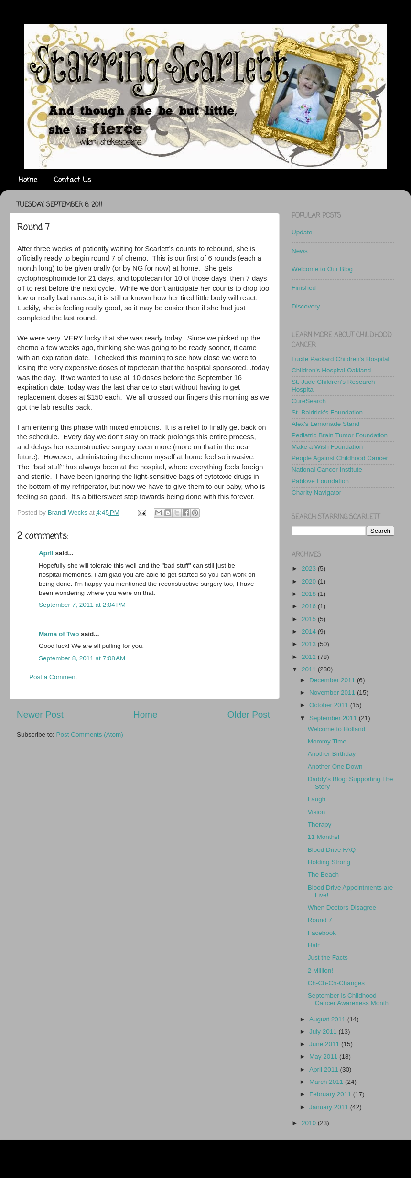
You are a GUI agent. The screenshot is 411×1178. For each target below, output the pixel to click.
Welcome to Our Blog (322, 269)
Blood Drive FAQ (332, 849)
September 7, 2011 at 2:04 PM (82, 604)
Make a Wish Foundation (327, 446)
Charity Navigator (316, 492)
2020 (310, 581)
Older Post (248, 715)
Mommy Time (327, 741)
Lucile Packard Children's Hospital (340, 358)
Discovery (306, 306)
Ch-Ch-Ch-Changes (336, 983)
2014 (310, 631)
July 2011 (324, 1031)
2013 (310, 643)
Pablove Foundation (320, 481)
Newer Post (40, 715)
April (46, 553)
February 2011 (331, 1094)
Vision (316, 812)
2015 (310, 619)
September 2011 (334, 718)
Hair (314, 945)
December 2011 (333, 680)
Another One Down (335, 766)
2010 (310, 1122)
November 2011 (333, 692)
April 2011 (324, 1069)
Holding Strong (329, 862)
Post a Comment (53, 676)
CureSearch (309, 400)
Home (28, 180)
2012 (310, 656)
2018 (310, 593)
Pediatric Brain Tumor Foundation (340, 435)
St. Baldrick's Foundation (327, 412)
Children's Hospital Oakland (331, 370)
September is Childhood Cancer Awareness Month (348, 999)
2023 (310, 568)
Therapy (320, 824)
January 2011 (329, 1107)
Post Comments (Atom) (89, 734)
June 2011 (325, 1044)
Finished (304, 287)
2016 (310, 606)
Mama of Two (59, 633)
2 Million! (320, 970)
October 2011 (329, 705)
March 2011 (327, 1081)
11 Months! (324, 836)
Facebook (322, 932)
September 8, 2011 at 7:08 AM (82, 658)
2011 (310, 669)
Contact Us (72, 180)
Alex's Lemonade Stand (325, 423)
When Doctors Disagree (342, 907)
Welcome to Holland (337, 728)
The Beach (323, 874)
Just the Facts (328, 957)
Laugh (317, 799)
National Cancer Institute (327, 469)
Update (302, 232)
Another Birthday (332, 753)
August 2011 (328, 1019)
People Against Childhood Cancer (340, 458)
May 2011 (324, 1056)
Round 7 (320, 919)
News (300, 251)
